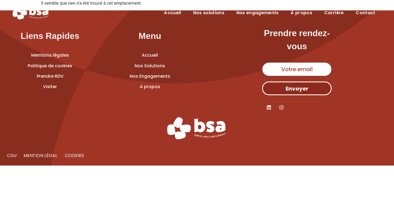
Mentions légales (50, 55)
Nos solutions (208, 13)
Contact (365, 13)
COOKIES (74, 155)
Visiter (50, 86)
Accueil (172, 13)
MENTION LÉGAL (41, 155)
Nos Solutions (150, 66)
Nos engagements (257, 13)
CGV (12, 155)
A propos (150, 86)
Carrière (334, 13)
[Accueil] (31, 13)
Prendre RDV (50, 76)
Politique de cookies (50, 66)
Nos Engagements (150, 76)
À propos (301, 13)
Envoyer (297, 88)
